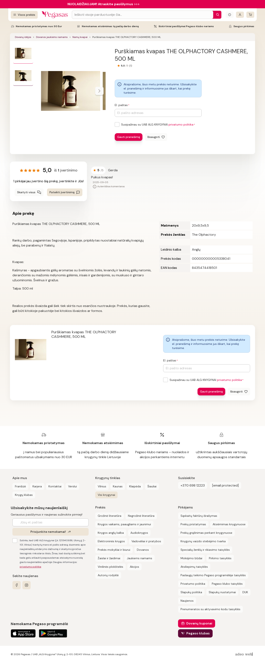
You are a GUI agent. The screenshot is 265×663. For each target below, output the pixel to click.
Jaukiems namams (139, 558)
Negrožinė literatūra (141, 516)
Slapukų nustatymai (222, 592)
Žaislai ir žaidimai (109, 558)
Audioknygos (139, 533)
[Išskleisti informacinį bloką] (230, 15)
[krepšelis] (250, 15)
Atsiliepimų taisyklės (194, 567)
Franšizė (20, 486)
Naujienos (187, 601)
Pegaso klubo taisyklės (227, 584)
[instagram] (26, 585)
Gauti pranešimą (128, 137)
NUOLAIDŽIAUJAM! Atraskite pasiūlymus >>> (103, 4)
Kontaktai (54, 486)
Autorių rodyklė (108, 575)
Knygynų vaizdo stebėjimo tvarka (203, 541)
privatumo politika (181, 124)
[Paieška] (217, 15)
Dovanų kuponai (199, 623)
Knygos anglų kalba (111, 533)
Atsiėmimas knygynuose (229, 524)
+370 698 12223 (193, 485)
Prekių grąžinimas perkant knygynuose (206, 533)
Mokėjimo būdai (191, 558)
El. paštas (121, 105)
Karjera (37, 486)
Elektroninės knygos (111, 541)
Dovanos (143, 550)
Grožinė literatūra (109, 516)
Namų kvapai (80, 37)
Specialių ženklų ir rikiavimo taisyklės (205, 550)
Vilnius (102, 486)
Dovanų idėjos (23, 37)
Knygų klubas (24, 495)
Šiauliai (152, 486)
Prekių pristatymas (193, 524)
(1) (130, 65)
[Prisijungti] (240, 15)
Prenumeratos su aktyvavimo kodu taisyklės (210, 609)
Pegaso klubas (198, 633)
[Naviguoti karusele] (99, 91)
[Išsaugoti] (156, 137)
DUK (245, 592)
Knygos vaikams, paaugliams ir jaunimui (124, 524)
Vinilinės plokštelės (110, 567)
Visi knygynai (106, 495)
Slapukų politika (191, 592)
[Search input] (142, 15)
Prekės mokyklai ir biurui (114, 550)
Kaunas (118, 486)
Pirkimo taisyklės (220, 558)
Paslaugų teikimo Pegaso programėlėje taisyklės (213, 575)
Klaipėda (135, 486)
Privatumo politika (193, 584)
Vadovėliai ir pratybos (146, 541)
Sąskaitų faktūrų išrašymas (199, 516)
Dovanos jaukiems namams (52, 37)
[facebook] (16, 585)
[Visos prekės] (24, 15)
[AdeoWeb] (244, 654)
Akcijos (134, 567)
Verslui (72, 486)
